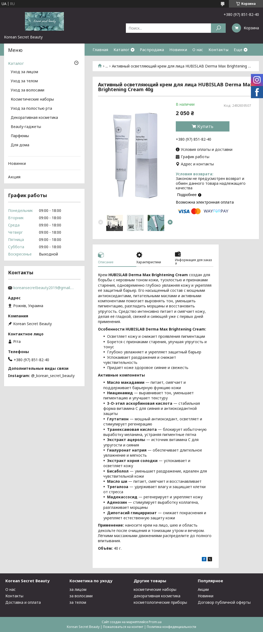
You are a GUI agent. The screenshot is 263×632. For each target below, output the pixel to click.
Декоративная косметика (34, 118)
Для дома (20, 145)
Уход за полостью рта (31, 108)
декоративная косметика (157, 595)
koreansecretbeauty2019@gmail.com (44, 287)
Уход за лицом (24, 72)
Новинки (178, 49)
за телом (78, 602)
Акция (14, 176)
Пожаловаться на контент (123, 626)
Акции (203, 589)
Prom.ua (155, 622)
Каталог (121, 49)
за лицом (78, 589)
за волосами (81, 595)
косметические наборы (155, 589)
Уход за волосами (27, 90)
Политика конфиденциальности (171, 626)
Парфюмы (20, 136)
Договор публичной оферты (224, 602)
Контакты (218, 49)
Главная (100, 49)
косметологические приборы (160, 602)
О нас (197, 49)
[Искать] (218, 28)
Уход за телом (24, 81)
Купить (205, 126)
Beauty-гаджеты (26, 127)
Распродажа (152, 49)
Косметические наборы (32, 99)
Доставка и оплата (23, 602)
